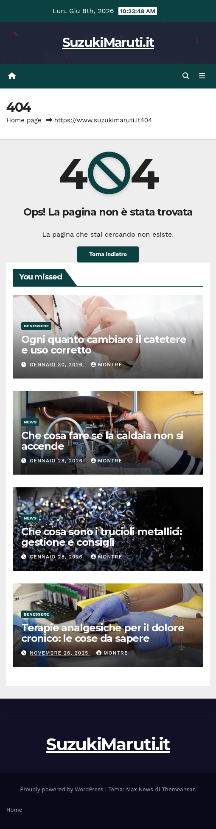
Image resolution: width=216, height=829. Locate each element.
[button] (185, 76)
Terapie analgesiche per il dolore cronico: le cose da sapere (102, 633)
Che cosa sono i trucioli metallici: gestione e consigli (101, 536)
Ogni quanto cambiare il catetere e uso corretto (103, 344)
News (30, 422)
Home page (24, 120)
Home (14, 810)
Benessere (36, 325)
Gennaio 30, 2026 (57, 365)
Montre (106, 365)
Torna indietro (108, 254)
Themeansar (178, 789)
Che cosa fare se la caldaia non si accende (102, 440)
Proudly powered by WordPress (62, 789)
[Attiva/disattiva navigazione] (202, 76)
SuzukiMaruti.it (108, 42)
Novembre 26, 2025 (60, 653)
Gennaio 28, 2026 (57, 461)
